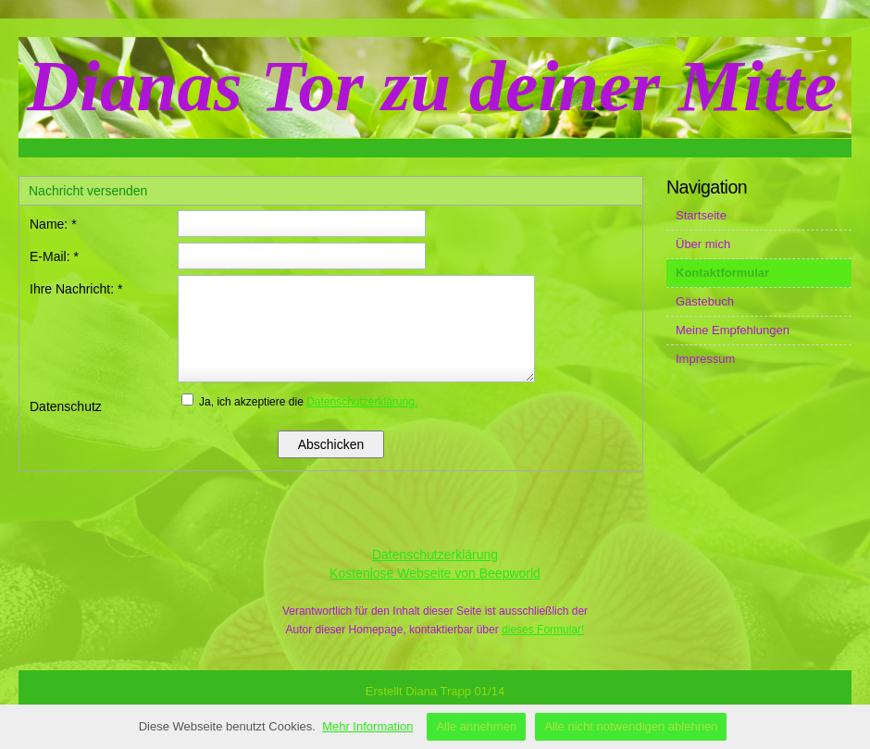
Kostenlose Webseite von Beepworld (435, 573)
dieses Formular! (543, 629)
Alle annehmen (476, 726)
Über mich (703, 244)
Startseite (701, 215)
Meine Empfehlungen (732, 330)
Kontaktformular (722, 273)
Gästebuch (705, 301)
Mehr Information (367, 726)
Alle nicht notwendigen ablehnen (630, 726)
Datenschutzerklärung (435, 554)
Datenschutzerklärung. (361, 401)
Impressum (705, 359)
